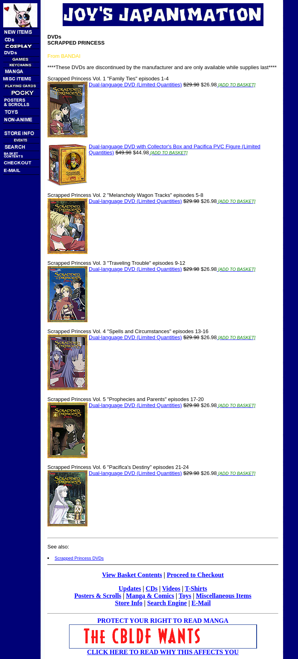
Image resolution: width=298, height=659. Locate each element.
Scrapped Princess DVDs (79, 558)
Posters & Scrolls (97, 595)
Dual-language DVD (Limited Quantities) (135, 85)
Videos (171, 588)
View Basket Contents (132, 574)
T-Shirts (196, 588)
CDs (151, 588)
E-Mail (201, 603)
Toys (185, 595)
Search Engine (167, 603)
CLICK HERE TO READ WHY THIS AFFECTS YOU (163, 652)
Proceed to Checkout (195, 574)
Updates (129, 588)
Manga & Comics (150, 595)
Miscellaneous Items (223, 595)
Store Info (129, 603)
